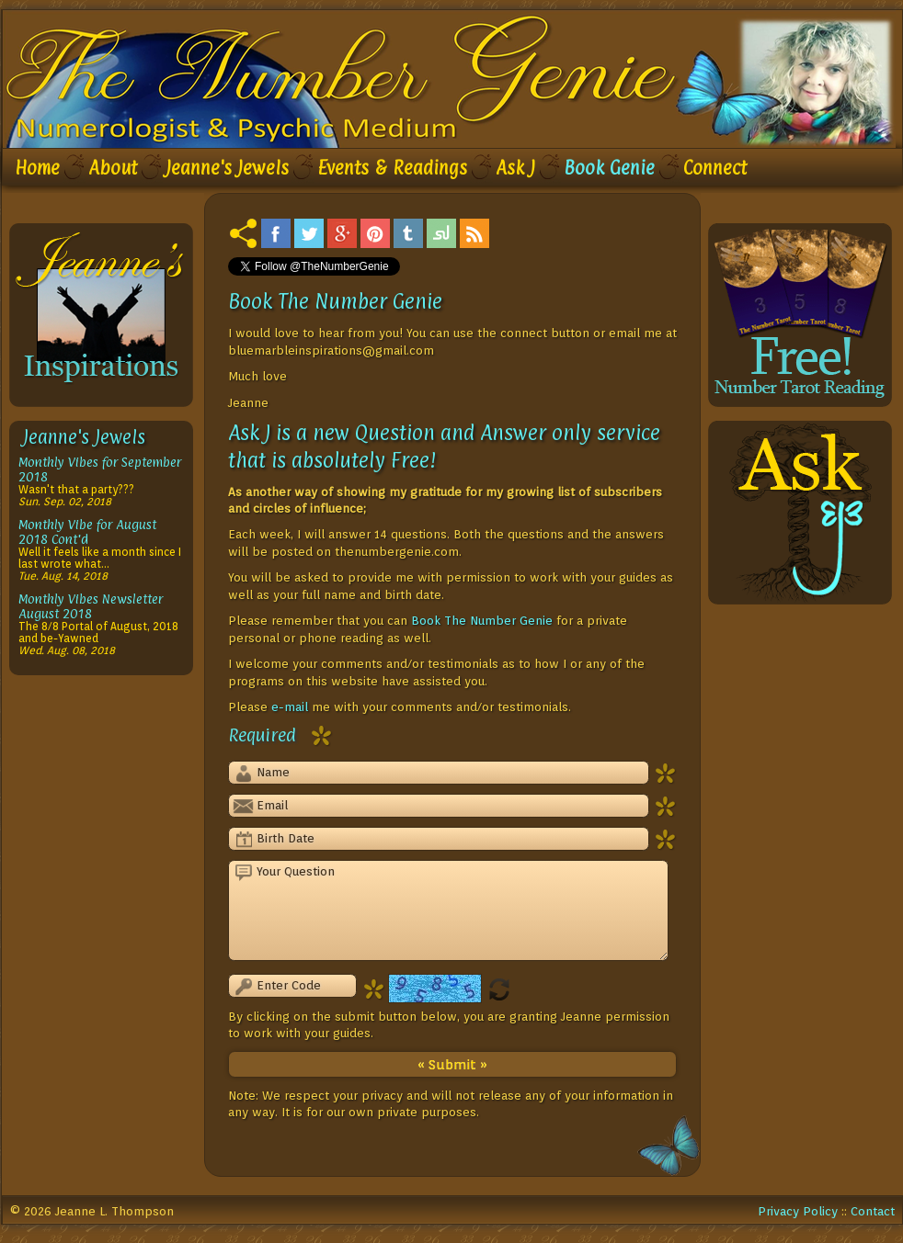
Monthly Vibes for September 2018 (99, 469)
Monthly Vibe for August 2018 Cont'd (87, 531)
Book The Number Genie (482, 620)
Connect (715, 168)
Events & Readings (392, 168)
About (112, 168)
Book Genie (609, 168)
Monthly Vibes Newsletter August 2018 (90, 606)
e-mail (289, 706)
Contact (873, 1210)
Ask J (515, 168)
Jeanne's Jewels (227, 168)
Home (37, 168)
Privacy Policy (798, 1210)
